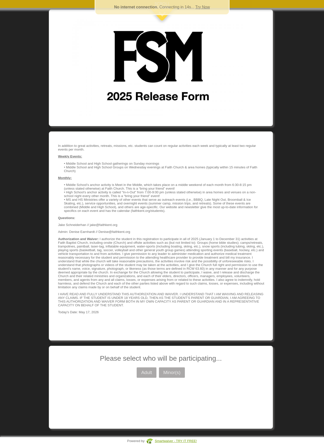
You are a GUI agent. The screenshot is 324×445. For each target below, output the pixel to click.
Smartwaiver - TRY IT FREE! (176, 441)
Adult (146, 372)
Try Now (202, 7)
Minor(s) (172, 372)
